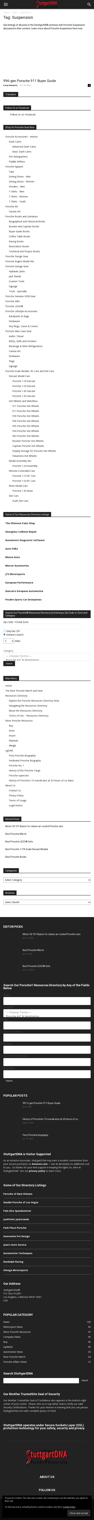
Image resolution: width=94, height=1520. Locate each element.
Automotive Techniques (17, 1253)
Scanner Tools (16, 281)
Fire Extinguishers (18, 156)
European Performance (19, 582)
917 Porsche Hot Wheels (25, 411)
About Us (10, 785)
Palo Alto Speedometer (17, 1210)
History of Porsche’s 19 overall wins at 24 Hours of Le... (51, 1119)
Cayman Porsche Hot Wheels (28, 445)
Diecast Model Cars (19, 376)
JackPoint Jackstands (16, 1219)
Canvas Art (15, 211)
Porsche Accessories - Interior (21, 136)
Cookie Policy (69, 1507)
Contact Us (15, 790)
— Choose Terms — (47, 656)
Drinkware (14, 321)
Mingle (12, 745)
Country (7, 1043)
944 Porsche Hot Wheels (25, 431)
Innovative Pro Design (16, 1236)
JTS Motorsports (15, 574)
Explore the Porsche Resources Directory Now (34, 700)
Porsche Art (11, 206)
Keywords (8, 1068)
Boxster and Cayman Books (24, 226)
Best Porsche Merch (16, 834)
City (5, 1019)
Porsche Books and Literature (21, 216)
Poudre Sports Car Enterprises (23, 599)
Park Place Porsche (14, 1227)
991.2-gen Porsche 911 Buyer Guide (41, 1103)
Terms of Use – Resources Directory (28, 715)
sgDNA (9, 750)
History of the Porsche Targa (24, 770)
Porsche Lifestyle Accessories (21, 311)
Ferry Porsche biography (35, 1135)
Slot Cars (14, 495)
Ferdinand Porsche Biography (25, 760)
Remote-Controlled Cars (22, 470)
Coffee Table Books (19, 236)
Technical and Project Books (24, 251)
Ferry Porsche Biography (22, 755)
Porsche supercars (19, 775)
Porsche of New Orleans (17, 1193)
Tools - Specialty (18, 291)
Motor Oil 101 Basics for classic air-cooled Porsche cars (34, 826)
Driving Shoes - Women (21, 181)
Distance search (13, 634)
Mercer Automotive (17, 565)
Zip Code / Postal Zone (15, 622)
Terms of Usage (17, 800)
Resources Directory (16, 695)
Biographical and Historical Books (27, 221)
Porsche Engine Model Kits (19, 261)
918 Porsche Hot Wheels (25, 416)
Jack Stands (15, 276)
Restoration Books (19, 246)
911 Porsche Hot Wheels (25, 406)
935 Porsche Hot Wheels (25, 426)
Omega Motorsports (15, 1270)
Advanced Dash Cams (24, 146)
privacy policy (37, 1170)
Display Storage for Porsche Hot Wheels (34, 450)
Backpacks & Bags (19, 316)
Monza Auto (12, 557)
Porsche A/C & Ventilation (47, 660)
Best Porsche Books (15, 857)
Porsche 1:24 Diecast (23, 386)
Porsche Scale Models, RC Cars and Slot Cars (29, 371)
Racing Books (16, 241)
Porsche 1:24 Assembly (24, 465)
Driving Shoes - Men (20, 176)
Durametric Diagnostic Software (25, 540)
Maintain (13, 740)
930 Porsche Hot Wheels (25, 421)
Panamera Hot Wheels (24, 455)
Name (6, 994)
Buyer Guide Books (19, 231)
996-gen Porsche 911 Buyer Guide (29, 81)
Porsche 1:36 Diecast (23, 391)
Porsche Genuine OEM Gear (20, 296)
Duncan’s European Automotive (24, 591)
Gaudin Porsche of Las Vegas (20, 1202)
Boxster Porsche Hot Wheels (28, 440)
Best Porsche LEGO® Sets (19, 841)
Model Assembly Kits (20, 460)
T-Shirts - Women (18, 196)
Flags (12, 361)
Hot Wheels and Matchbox (23, 401)
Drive (12, 730)
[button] (5, 4)
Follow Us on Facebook (17, 108)
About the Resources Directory (25, 710)
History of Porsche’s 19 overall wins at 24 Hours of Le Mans (41, 780)
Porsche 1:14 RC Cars (24, 475)
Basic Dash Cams (21, 151)
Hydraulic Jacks (17, 271)
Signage (13, 286)
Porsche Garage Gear (17, 266)
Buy (11, 725)
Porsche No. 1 (16, 765)
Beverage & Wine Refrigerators (26, 346)
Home (6, 12)
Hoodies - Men (17, 186)
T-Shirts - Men (16, 191)
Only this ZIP (11, 631)
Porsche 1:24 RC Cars (24, 480)
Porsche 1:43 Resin (22, 490)
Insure (12, 735)
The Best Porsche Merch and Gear (24, 690)
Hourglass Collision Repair (21, 531)
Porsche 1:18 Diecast (23, 381)
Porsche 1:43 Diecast (23, 396)
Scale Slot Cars (20, 500)
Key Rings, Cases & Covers (23, 326)
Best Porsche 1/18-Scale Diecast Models (26, 849)
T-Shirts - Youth (17, 201)
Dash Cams (15, 141)
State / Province (12, 1031)
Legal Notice (16, 805)
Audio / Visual (16, 336)
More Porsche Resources (19, 720)
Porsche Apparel (14, 166)
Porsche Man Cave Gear (18, 331)
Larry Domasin (10, 85)
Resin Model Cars (18, 485)
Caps (11, 171)
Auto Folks (11, 548)
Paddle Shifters (17, 161)
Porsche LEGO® (14, 306)
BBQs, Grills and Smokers (23, 341)
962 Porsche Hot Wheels (25, 435)
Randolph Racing (13, 1261)
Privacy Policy (16, 795)
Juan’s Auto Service (14, 1244)
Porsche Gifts (12, 301)
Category (8, 650)
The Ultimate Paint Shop (20, 523)
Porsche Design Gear (16, 256)
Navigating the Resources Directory (28, 705)
